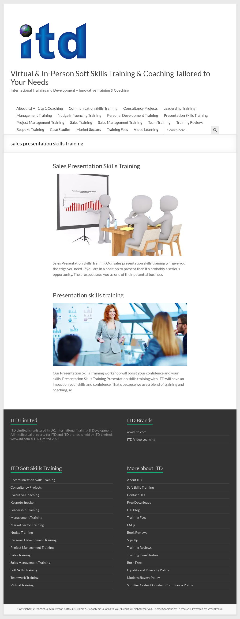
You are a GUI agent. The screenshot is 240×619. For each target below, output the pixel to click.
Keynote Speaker (23, 503)
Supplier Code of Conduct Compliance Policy (160, 586)
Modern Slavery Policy (143, 578)
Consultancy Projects (140, 109)
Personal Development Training (132, 116)
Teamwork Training (24, 578)
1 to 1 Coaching (50, 109)
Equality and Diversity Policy (148, 571)
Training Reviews (189, 123)
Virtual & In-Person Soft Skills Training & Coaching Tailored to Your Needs (102, 78)
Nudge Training (22, 533)
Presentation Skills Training (186, 116)
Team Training (159, 123)
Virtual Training (22, 586)
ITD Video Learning (141, 440)
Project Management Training (40, 123)
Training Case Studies (142, 556)
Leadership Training (179, 109)
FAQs (131, 526)
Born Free (134, 563)
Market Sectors (88, 130)
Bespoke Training (30, 130)
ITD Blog (133, 511)
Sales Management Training (120, 123)
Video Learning (146, 130)
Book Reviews (137, 533)
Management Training (34, 116)
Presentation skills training (88, 296)
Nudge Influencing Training (79, 116)
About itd (24, 109)
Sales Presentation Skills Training (96, 167)
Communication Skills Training (93, 109)
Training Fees (117, 130)
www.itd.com (136, 433)
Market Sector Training (27, 526)
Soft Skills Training (24, 571)
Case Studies (60, 130)
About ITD (134, 481)
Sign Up (132, 541)
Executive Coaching (25, 496)
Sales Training (81, 123)
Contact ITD (136, 496)
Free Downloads (139, 503)
